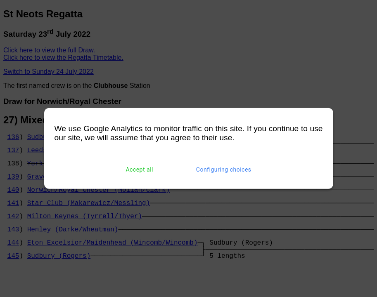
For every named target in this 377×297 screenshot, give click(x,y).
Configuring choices (224, 170)
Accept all (139, 170)
